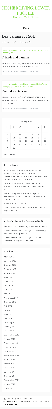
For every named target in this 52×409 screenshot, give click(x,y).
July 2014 (8, 388)
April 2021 (8, 277)
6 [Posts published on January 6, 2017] (32, 134)
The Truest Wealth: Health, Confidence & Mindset (26, 227)
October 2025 (10, 265)
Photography (43, 50)
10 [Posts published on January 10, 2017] (14, 137)
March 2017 (9, 318)
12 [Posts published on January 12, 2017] (26, 137)
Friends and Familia (15, 58)
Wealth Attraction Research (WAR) (25, 221)
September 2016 (11, 335)
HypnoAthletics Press (27, 50)
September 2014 (11, 380)
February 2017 (10, 322)
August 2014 (9, 384)
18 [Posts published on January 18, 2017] (20, 141)
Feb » (12, 154)
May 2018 (8, 294)
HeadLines (23, 84)
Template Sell (10, 404)
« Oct (6, 154)
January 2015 (10, 372)
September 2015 (11, 355)
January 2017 (10, 327)
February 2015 (10, 368)
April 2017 (8, 314)
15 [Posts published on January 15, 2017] (45, 137)
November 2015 (11, 347)
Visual (30, 87)
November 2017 (11, 298)
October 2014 (10, 376)
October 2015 (10, 351)
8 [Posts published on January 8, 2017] (44, 134)
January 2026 (10, 261)
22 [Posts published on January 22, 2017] (45, 141)
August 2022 (9, 273)
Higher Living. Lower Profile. (26, 11)
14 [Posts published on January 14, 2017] (38, 137)
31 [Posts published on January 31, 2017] (14, 148)
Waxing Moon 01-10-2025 (15, 203)
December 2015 (11, 343)
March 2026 (9, 257)
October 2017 (10, 302)
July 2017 (8, 306)
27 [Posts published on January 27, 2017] (32, 144)
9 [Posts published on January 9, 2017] (7, 137)
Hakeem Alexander (9, 50)
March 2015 (9, 364)
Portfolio (5, 53)
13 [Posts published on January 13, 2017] (32, 137)
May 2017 (8, 310)
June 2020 (8, 281)
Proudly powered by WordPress (16, 401)
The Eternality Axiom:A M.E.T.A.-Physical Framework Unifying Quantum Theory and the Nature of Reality (24, 196)
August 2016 (9, 339)
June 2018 (8, 290)
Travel (12, 53)
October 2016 (10, 331)
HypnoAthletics (21, 71)
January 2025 (10, 269)
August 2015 (9, 359)
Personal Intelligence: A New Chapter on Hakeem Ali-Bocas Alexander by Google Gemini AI (25, 186)
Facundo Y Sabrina (15, 91)
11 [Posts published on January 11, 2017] (20, 137)
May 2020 (8, 285)
